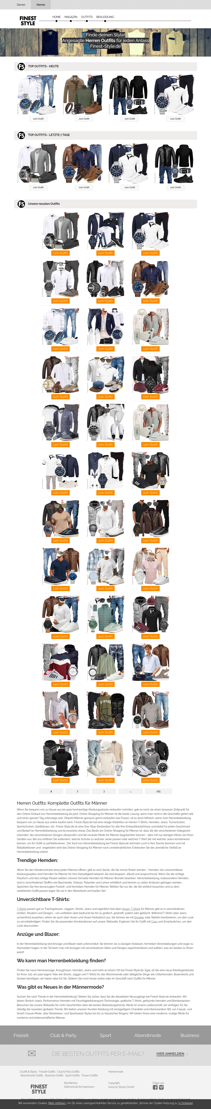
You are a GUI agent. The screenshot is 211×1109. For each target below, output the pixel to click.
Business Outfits (54, 1075)
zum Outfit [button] (38, 118)
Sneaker (139, 917)
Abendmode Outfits (31, 1075)
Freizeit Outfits (47, 1071)
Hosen (126, 908)
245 (158, 791)
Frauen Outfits (90, 1075)
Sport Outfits (72, 1075)
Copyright (114, 1082)
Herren (41, 4)
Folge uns (158, 1082)
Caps (154, 921)
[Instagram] (156, 1088)
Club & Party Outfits (68, 1071)
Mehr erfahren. (57, 1103)
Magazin (70, 17)
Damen (21, 4)
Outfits (86, 17)
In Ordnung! (186, 1103)
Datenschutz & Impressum (79, 1086)
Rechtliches (70, 1082)
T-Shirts (21, 908)
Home (56, 17)
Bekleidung (105, 17)
